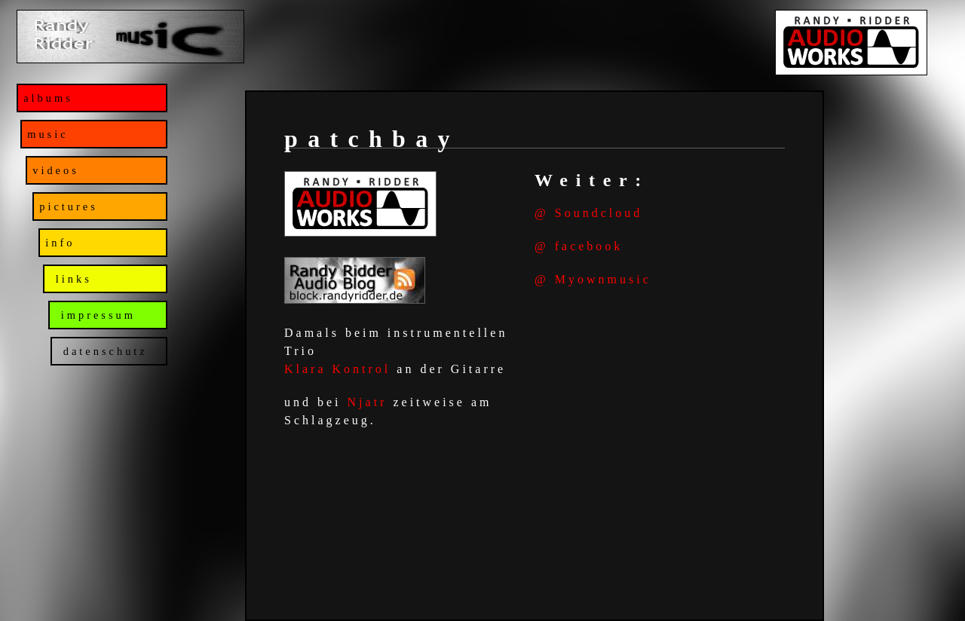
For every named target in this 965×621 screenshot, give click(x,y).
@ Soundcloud (588, 212)
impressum (95, 315)
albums (48, 98)
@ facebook (579, 246)
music (47, 134)
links (71, 279)
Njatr (368, 402)
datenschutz (102, 351)
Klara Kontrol (337, 369)
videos (55, 170)
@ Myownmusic (593, 279)
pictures (68, 206)
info (60, 243)
